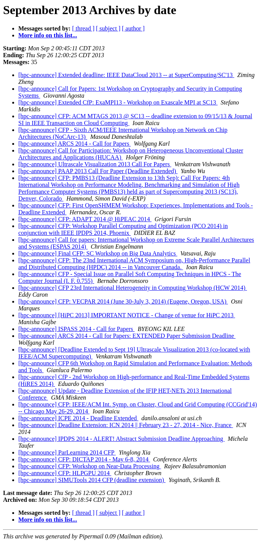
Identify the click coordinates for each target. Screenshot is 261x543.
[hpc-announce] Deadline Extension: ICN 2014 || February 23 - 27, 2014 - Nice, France (125, 425)
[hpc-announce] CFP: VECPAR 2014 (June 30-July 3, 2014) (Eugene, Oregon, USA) (123, 301)
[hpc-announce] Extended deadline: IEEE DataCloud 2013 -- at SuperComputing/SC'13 (126, 75)
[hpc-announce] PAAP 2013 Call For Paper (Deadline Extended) (97, 171)
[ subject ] (108, 28)
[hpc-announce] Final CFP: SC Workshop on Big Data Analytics (97, 253)
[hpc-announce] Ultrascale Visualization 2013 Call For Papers (94, 164)
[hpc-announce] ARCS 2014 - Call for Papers (74, 143)
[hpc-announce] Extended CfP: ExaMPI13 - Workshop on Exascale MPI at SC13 (118, 102)
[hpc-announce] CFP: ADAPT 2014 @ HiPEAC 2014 (84, 219)
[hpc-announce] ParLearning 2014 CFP (67, 452)
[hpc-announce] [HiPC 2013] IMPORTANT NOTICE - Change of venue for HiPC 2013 (126, 315)
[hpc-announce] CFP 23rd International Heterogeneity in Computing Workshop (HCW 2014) (132, 287)
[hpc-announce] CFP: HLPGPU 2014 (64, 473)
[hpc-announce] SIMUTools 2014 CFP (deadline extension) (92, 480)
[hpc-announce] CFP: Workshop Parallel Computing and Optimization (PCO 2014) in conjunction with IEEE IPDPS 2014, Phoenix (123, 229)
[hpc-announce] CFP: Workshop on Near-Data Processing (89, 466)
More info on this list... (47, 35)
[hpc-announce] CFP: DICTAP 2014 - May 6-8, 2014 (84, 459)
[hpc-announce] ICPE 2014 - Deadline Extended (78, 418)
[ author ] (133, 28)
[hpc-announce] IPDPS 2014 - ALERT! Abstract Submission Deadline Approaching (121, 438)
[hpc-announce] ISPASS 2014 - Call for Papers (76, 329)
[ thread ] (83, 28)
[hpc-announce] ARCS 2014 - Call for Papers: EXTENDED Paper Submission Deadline (126, 336)
